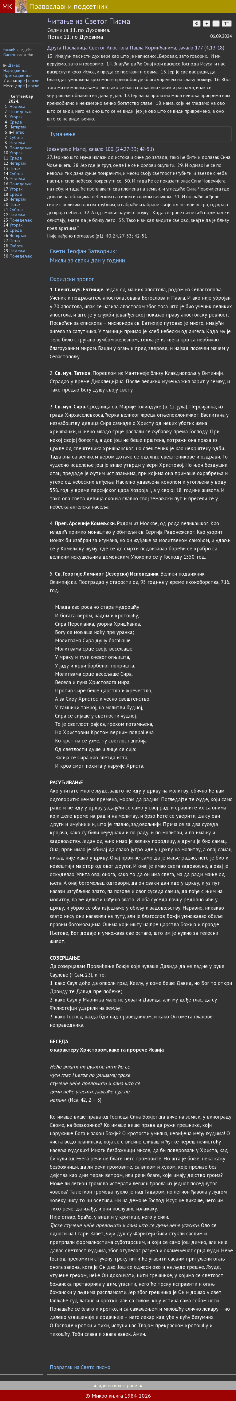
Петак (18, 132)
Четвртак (18, 127)
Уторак (16, 117)
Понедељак (21, 111)
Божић (9, 49)
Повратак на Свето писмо (80, 1367)
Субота (16, 137)
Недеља (17, 106)
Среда (16, 122)
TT (226, 23)
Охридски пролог (72, 279)
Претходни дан (18, 75)
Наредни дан (16, 70)
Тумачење (63, 134)
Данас (11, 65)
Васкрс (9, 54)
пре (21, 80)
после (33, 80)
